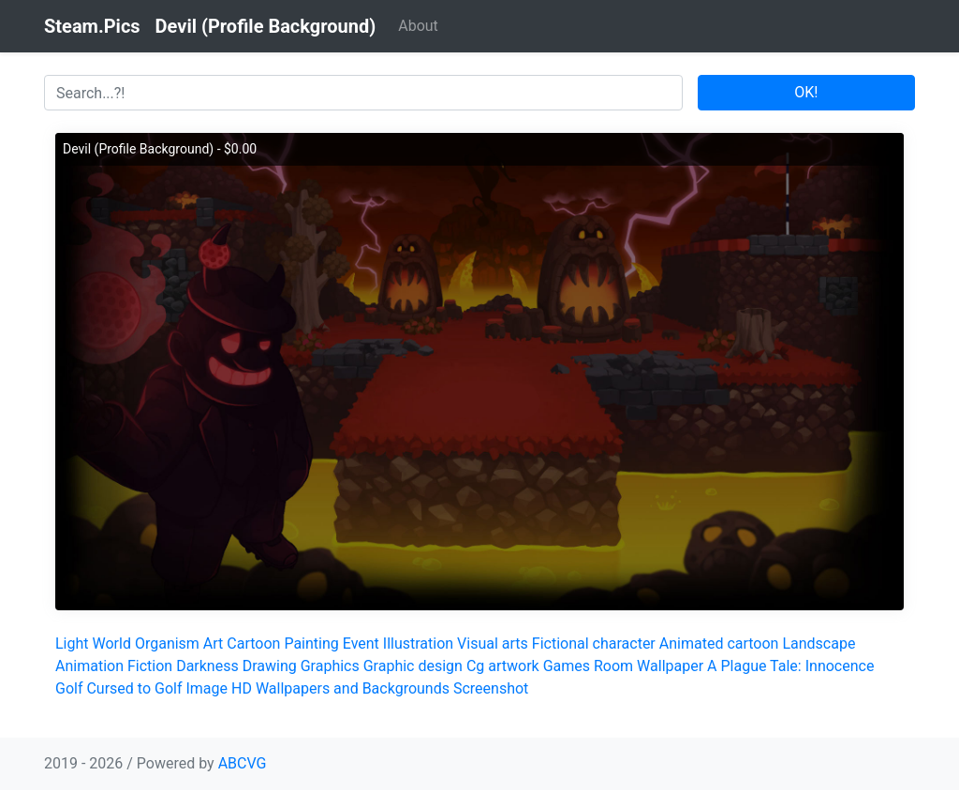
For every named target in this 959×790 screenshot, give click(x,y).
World (112, 643)
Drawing (270, 666)
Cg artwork (502, 666)
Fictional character (594, 643)
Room (613, 666)
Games (566, 666)
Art (213, 643)
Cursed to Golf (134, 688)
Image (206, 688)
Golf (68, 688)
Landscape (818, 643)
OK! (806, 92)
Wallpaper (670, 666)
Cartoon (253, 643)
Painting (311, 643)
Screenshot (490, 688)
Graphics (330, 666)
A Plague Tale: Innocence (790, 666)
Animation (89, 666)
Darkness (207, 666)
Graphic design (413, 666)
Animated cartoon (719, 643)
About (418, 26)
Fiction (149, 666)
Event (361, 643)
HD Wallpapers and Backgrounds (340, 688)
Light (72, 643)
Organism (167, 643)
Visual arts (492, 643)
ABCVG (242, 763)
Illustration (418, 643)
